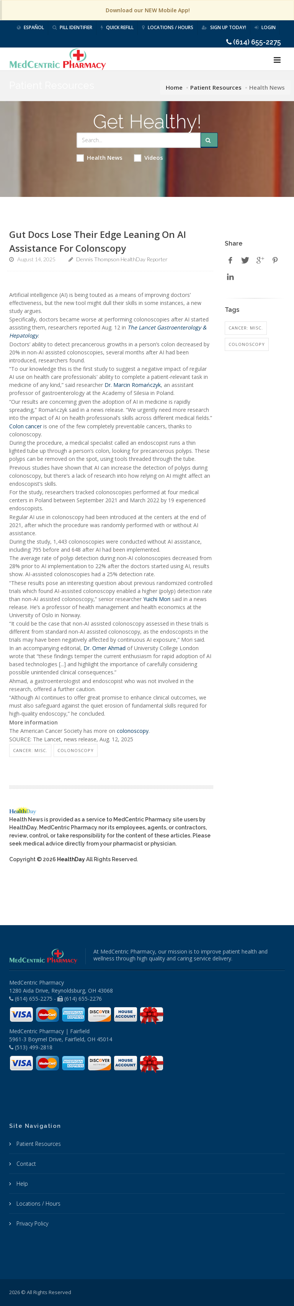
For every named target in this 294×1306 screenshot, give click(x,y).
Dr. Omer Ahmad (104, 648)
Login (265, 27)
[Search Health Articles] (139, 140)
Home (174, 87)
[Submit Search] (209, 140)
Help (21, 1183)
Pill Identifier (72, 27)
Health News (99, 158)
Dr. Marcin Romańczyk (133, 384)
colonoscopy (133, 730)
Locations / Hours (167, 27)
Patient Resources (216, 87)
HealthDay (71, 859)
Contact (25, 1163)
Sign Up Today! (224, 27)
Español (30, 27)
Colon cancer (25, 426)
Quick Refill (117, 27)
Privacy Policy (31, 1223)
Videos (148, 158)
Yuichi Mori (156, 599)
